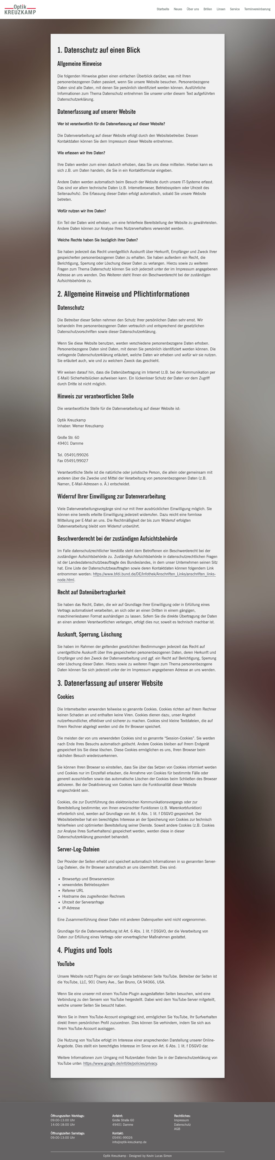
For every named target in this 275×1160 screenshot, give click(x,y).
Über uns (192, 10)
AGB (177, 1129)
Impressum (181, 1120)
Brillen (206, 10)
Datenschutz (182, 1125)
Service (233, 10)
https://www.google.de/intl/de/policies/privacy (120, 1063)
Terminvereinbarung (256, 10)
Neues (177, 10)
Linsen (219, 10)
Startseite (162, 10)
